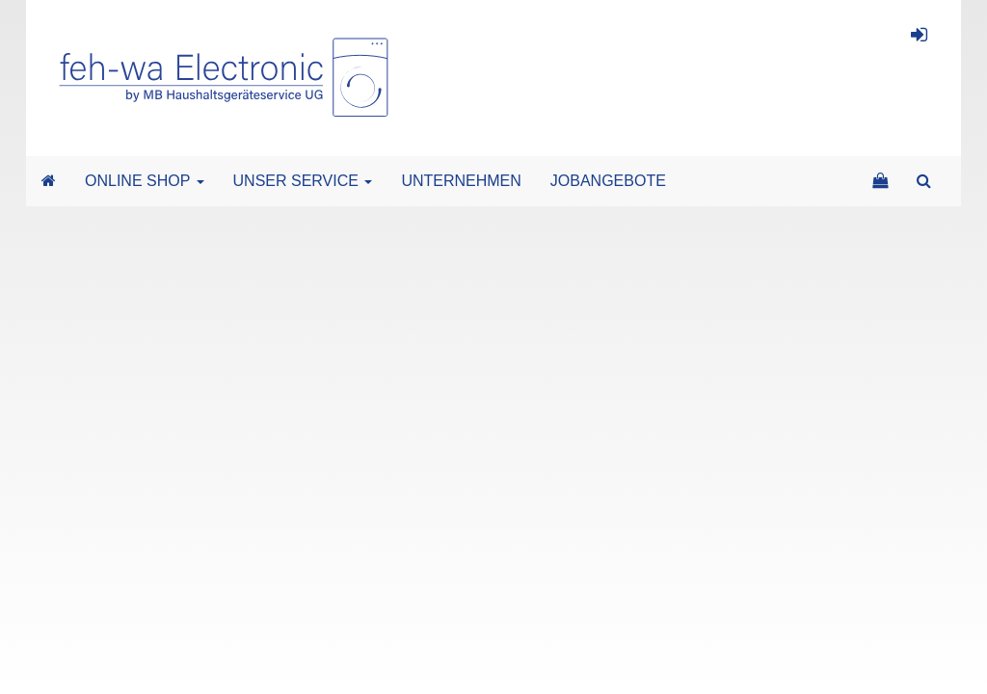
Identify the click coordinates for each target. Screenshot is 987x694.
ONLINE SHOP (144, 181)
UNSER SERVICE (303, 181)
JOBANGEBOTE (608, 181)
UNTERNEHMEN (460, 181)
